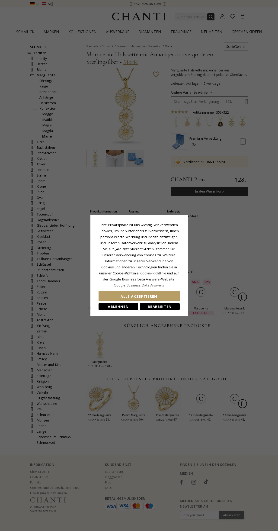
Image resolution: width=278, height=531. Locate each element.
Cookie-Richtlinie (153, 273)
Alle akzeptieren (139, 296)
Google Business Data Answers (139, 285)
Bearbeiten (160, 306)
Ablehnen (118, 306)
